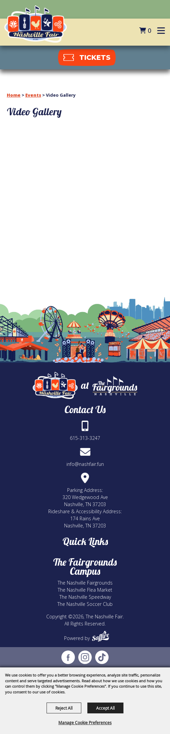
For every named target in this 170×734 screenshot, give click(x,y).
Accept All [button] (105, 708)
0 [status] (149, 30)
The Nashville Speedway (85, 597)
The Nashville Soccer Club (85, 604)
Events (33, 95)
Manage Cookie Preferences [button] (85, 722)
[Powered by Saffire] (100, 636)
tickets (94, 57)
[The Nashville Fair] (35, 24)
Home (14, 95)
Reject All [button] (64, 708)
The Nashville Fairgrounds (85, 582)
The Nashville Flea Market (85, 590)
